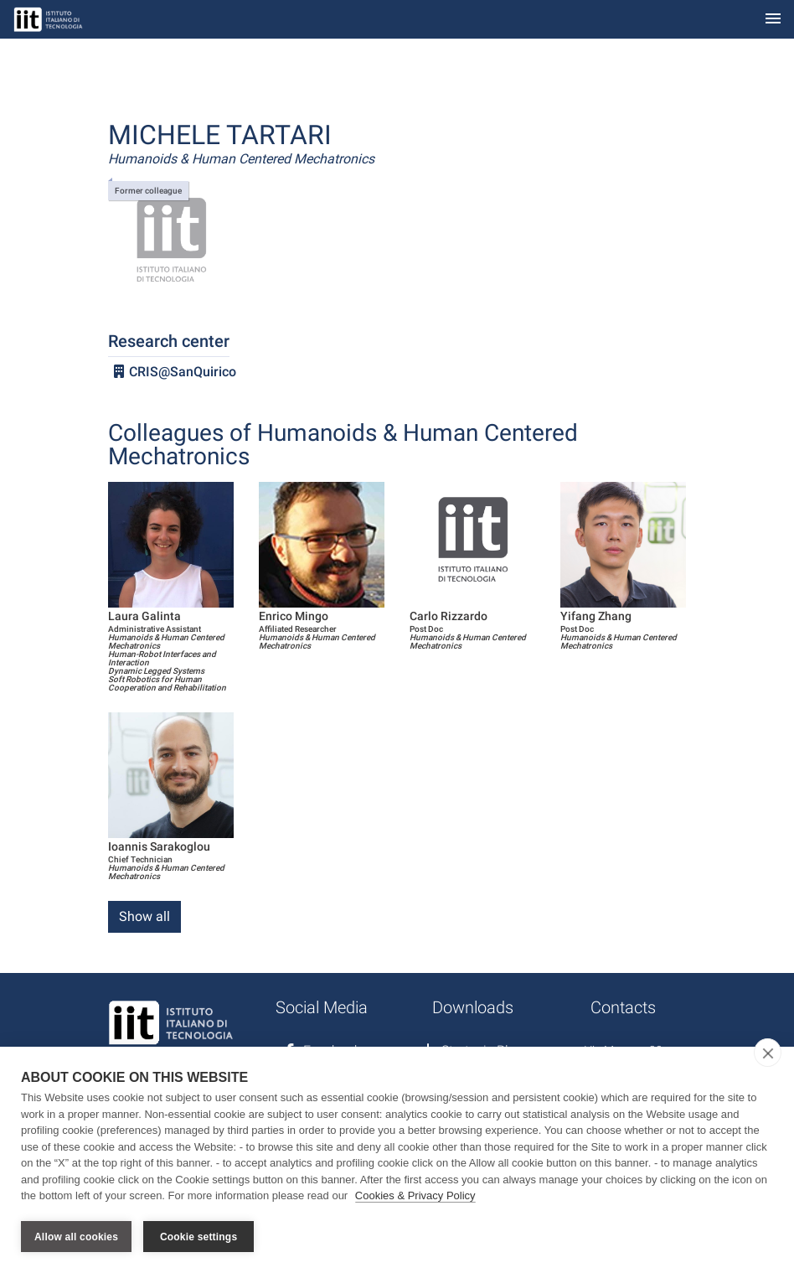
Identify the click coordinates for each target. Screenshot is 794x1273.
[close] (767, 1053)
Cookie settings (198, 1237)
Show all (144, 916)
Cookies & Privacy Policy (415, 1196)
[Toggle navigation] (773, 19)
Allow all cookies (76, 1237)
